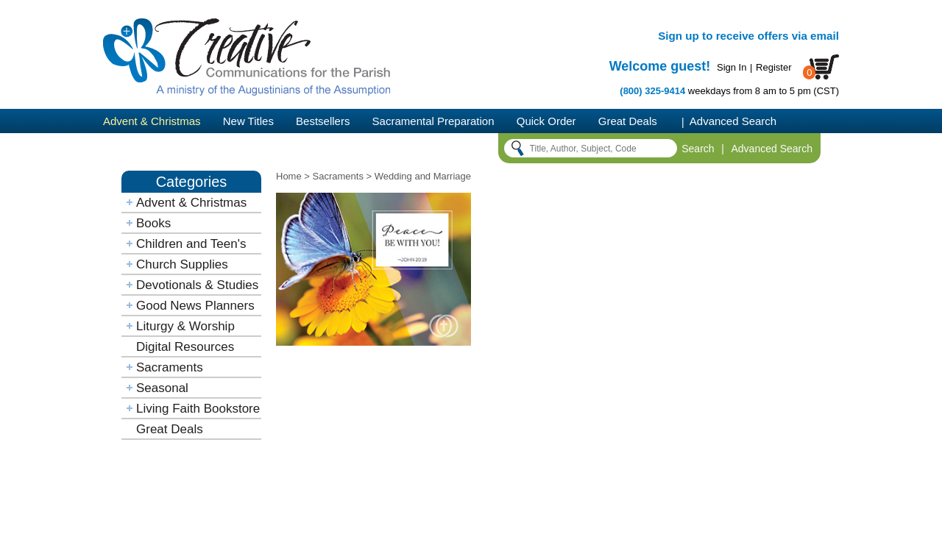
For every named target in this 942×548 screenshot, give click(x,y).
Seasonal (162, 388)
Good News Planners (195, 306)
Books (153, 223)
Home (289, 176)
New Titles (248, 121)
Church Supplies (182, 264)
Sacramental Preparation (433, 121)
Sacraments (169, 367)
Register (773, 67)
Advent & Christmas (152, 121)
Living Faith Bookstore (198, 409)
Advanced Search (733, 121)
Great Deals (627, 121)
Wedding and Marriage (423, 176)
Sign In (731, 67)
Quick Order (546, 121)
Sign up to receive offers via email (748, 35)
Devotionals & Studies (197, 285)
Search (697, 148)
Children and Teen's (191, 244)
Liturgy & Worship (185, 326)
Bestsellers (323, 121)
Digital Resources (185, 347)
